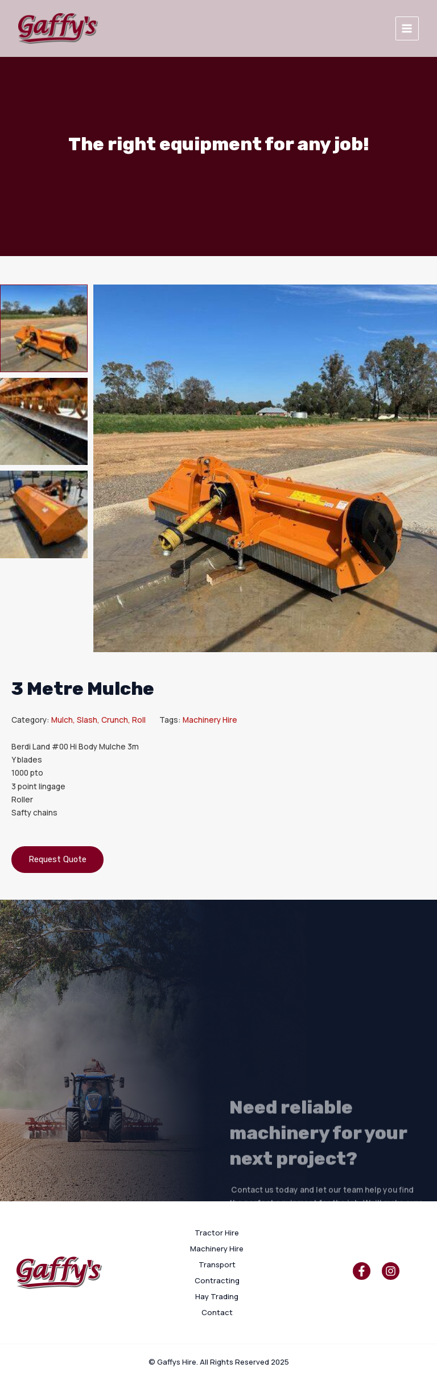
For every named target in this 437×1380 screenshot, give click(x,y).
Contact (217, 1312)
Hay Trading (216, 1296)
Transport (217, 1264)
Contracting (217, 1280)
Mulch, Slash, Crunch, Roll (98, 719)
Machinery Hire (210, 719)
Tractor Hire (217, 1232)
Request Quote (57, 859)
